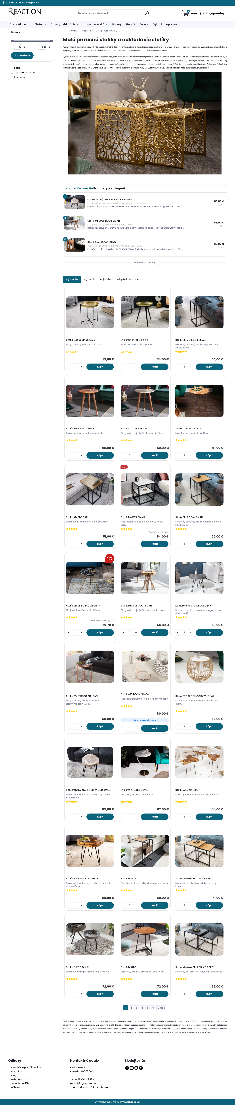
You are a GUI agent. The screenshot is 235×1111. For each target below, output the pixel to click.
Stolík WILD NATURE (187, 794)
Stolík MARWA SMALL (133, 519)
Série (143, 24)
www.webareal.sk (130, 1107)
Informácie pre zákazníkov (26, 1073)
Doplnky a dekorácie (63, 24)
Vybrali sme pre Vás (165, 24)
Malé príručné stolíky (106, 30)
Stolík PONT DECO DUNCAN (82, 699)
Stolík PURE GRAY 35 (78, 972)
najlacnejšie (71, 279)
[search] (145, 11)
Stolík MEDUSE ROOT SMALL (137, 608)
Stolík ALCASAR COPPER (80, 429)
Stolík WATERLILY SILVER (135, 794)
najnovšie (105, 279)
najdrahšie (89, 279)
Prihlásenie (11, 2)
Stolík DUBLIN (129, 883)
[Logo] (27, 13)
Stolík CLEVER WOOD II (189, 429)
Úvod (73, 30)
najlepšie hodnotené (127, 279)
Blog (13, 1081)
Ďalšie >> (161, 1013)
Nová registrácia (31, 2)
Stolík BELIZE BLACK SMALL (191, 340)
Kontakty (16, 1077)
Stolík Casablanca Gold (81, 340)
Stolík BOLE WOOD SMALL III (82, 883)
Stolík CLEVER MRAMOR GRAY (83, 608)
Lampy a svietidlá (93, 24)
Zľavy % (130, 24)
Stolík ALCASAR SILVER (134, 429)
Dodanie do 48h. (20, 1089)
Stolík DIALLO (128, 972)
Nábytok (38, 24)
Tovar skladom (19, 24)
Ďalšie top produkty (144, 262)
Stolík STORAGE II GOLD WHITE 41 (195, 699)
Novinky (116, 24)
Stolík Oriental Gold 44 (135, 340)
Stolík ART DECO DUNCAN (136, 697)
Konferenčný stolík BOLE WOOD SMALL (89, 794)
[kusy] (75, 367)
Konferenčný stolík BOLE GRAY (193, 608)
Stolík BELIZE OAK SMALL (190, 519)
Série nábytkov (19, 1085)
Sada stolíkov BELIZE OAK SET (193, 883)
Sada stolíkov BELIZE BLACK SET (194, 972)
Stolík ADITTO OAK (77, 519)
